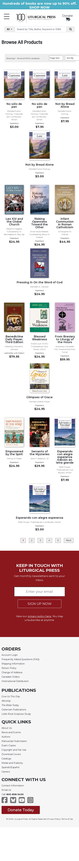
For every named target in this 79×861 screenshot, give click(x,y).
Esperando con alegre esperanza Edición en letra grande (65, 457)
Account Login (10, 655)
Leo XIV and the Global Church (14, 221)
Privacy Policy (53, 819)
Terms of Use (67, 819)
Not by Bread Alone (64, 105)
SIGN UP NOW (40, 604)
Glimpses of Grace (39, 397)
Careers (6, 771)
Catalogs (6, 758)
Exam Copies (9, 745)
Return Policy (9, 668)
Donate (67, 15)
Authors (6, 736)
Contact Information (13, 785)
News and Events (11, 732)
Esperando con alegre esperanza (39, 517)
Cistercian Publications (14, 709)
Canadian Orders (11, 676)
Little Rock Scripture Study (16, 714)
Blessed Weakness (39, 338)
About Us (7, 728)
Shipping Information (13, 663)
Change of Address (12, 672)
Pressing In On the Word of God (39, 282)
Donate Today (20, 810)
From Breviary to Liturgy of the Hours (65, 339)
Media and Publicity (12, 763)
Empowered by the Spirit (14, 453)
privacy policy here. (40, 616)
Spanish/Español (10, 767)
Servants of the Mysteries (39, 453)
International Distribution (15, 681)
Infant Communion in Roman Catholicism (65, 223)
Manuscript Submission (14, 741)
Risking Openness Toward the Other (39, 223)
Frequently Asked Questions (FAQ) (20, 659)
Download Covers (11, 754)
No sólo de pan (14, 105)
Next (68, 540)
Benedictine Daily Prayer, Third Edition (14, 339)
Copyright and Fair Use (14, 749)
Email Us (6, 790)
